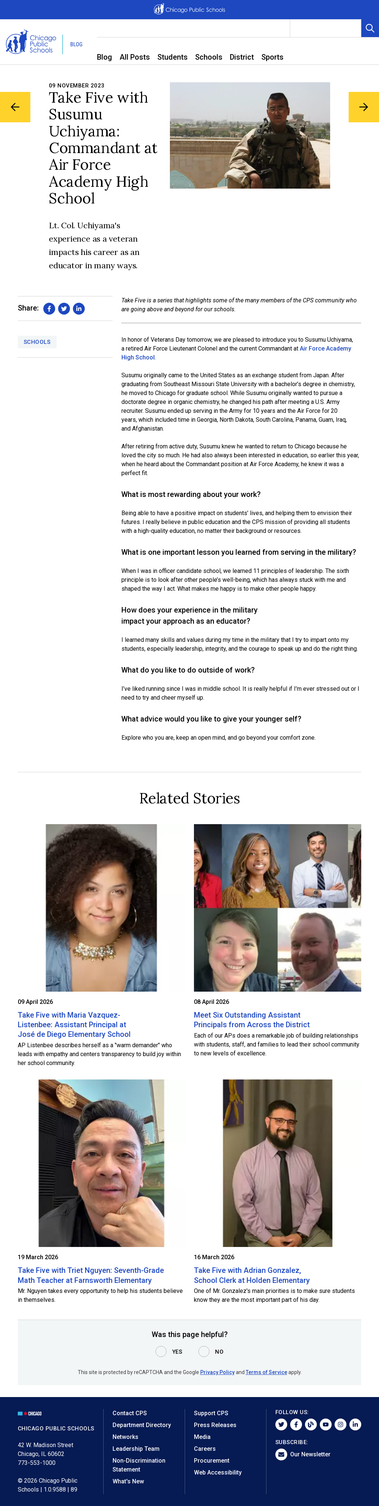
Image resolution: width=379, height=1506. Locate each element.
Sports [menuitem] (272, 57)
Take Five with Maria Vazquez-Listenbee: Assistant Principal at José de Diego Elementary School (74, 1025)
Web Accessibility (218, 1472)
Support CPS (211, 1413)
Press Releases (215, 1425)
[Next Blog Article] (363, 107)
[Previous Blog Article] (15, 107)
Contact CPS (130, 1413)
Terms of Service (266, 1372)
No (219, 1352)
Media (202, 1436)
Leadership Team (136, 1448)
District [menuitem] (242, 57)
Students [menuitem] (172, 57)
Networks (125, 1436)
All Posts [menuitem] (135, 57)
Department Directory (142, 1425)
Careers (205, 1448)
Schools (37, 342)
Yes (177, 1352)
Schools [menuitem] (208, 57)
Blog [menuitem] (104, 57)
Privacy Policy (217, 1372)
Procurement (211, 1460)
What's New (128, 1481)
